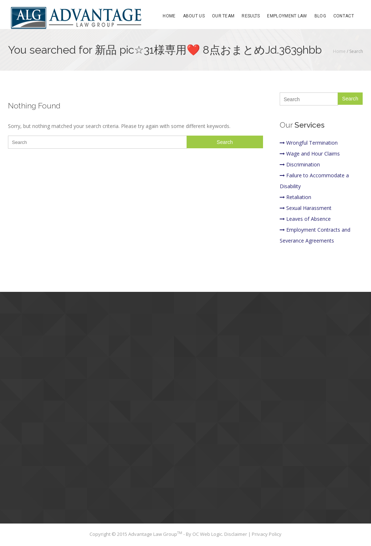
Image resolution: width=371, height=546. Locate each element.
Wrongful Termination (309, 142)
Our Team (223, 15)
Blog (320, 15)
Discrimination (300, 164)
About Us (194, 15)
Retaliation (295, 197)
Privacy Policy (267, 534)
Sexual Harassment (306, 207)
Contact (343, 15)
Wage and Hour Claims (310, 153)
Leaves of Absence (305, 218)
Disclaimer (236, 534)
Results (251, 15)
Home (169, 15)
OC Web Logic (207, 534)
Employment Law (287, 15)
